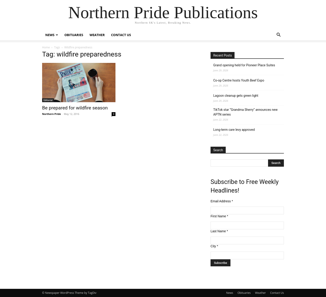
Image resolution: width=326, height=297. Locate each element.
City (214, 246)
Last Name (219, 231)
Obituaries (73, 35)
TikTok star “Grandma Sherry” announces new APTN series (245, 112)
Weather (97, 35)
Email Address (222, 201)
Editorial (48, 100)
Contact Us (121, 35)
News (49, 35)
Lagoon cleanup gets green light (235, 95)
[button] (278, 35)
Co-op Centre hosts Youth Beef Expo (238, 80)
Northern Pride (51, 114)
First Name (219, 216)
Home (46, 47)
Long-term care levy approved (234, 129)
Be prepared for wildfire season (75, 108)
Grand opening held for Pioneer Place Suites (244, 65)
